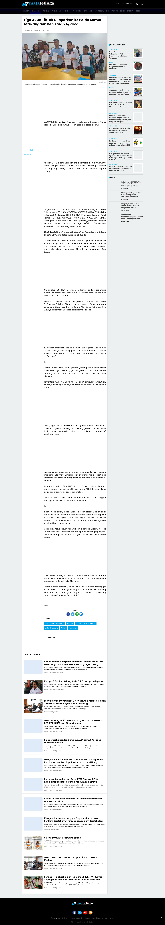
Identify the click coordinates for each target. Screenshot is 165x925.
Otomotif (114, 11)
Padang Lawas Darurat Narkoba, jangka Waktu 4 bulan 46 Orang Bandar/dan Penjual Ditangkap (120, 118)
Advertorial (99, 11)
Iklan (106, 918)
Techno (123, 11)
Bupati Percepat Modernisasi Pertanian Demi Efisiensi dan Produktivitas (73, 800)
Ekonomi (66, 11)
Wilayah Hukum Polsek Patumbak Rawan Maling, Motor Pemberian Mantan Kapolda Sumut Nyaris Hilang (73, 761)
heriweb (91, 922)
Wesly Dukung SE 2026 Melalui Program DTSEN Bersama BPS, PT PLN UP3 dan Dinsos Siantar (73, 722)
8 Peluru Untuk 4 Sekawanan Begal (63, 837)
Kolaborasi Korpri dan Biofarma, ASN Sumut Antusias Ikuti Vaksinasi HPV (72, 741)
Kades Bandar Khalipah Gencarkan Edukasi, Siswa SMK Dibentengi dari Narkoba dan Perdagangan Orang (73, 663)
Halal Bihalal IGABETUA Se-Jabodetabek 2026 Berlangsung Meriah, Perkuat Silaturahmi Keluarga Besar (131, 186)
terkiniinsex (73, 628)
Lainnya (130, 11)
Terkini (63, 628)
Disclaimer (99, 918)
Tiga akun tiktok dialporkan (85, 623)
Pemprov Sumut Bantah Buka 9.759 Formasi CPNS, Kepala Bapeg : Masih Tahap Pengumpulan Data (71, 780)
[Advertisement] (64, 104)
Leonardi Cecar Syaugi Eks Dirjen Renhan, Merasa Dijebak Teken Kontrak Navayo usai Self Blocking (75, 702)
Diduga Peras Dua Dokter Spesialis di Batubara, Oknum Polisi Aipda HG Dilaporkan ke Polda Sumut (120, 157)
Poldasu (70, 623)
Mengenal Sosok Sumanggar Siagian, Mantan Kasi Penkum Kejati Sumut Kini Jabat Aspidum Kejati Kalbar (73, 819)
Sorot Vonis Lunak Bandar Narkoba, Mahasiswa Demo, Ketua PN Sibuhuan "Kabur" (120, 92)
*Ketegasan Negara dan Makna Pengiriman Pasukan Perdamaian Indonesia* (131, 196)
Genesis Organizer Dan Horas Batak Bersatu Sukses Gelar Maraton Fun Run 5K (120, 168)
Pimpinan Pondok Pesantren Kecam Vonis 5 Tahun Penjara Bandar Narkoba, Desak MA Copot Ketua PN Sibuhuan (120, 80)
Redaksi (64, 918)
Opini (86, 11)
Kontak (111, 918)
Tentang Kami (56, 918)
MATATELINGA (50, 122)
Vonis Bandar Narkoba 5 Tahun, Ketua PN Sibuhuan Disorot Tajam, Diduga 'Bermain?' (119, 55)
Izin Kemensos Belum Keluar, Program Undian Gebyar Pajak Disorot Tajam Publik (120, 143)
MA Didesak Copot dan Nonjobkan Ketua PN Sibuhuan (118, 67)
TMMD (107, 11)
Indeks (138, 11)
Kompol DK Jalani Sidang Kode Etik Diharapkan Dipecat (74, 681)
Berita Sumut (35, 11)
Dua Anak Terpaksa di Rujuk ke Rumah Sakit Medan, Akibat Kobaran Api (120, 130)
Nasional (45, 11)
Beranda (26, 11)
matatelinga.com (51, 628)
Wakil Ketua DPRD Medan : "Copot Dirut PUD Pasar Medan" (70, 859)
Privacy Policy (90, 918)
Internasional (56, 11)
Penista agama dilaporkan (54, 623)
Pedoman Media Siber (76, 918)
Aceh (91, 11)
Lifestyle (79, 11)
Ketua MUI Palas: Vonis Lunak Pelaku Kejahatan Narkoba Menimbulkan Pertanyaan (120, 105)
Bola (72, 11)
